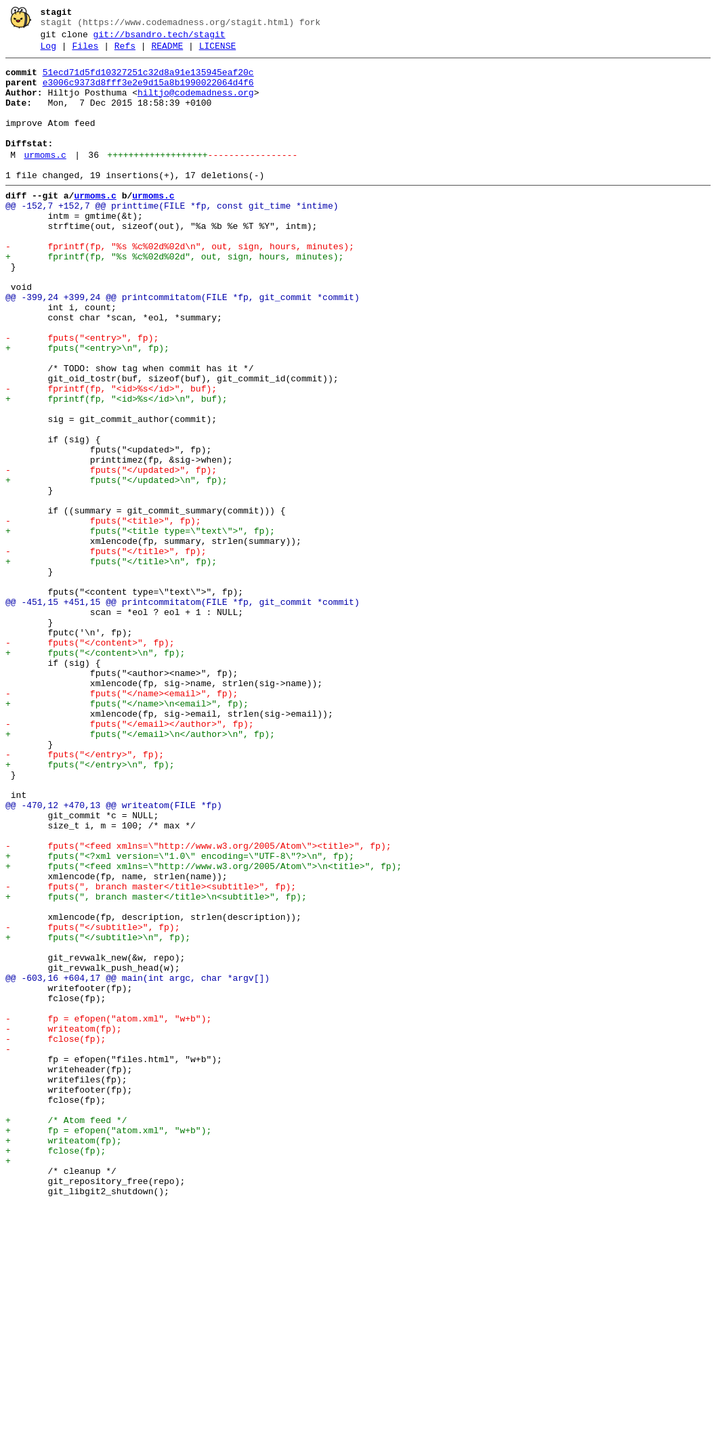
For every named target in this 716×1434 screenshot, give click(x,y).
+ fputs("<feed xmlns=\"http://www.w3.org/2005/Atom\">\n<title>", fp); (203, 1029)
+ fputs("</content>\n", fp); (95, 773)
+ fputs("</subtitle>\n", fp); (97, 1114)
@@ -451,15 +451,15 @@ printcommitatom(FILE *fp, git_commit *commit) (182, 712)
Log (48, 52)
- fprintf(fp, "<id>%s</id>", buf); (111, 456)
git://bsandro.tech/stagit (159, 39)
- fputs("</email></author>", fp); (129, 858)
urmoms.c (45, 179)
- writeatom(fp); (63, 1224)
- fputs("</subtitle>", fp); (92, 1102)
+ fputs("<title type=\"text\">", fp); (140, 626)
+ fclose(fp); (55, 1370)
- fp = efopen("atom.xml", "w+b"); (108, 1212)
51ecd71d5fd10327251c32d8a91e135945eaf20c (148, 81)
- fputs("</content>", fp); (90, 761)
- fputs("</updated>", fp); (111, 553)
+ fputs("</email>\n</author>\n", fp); (140, 870)
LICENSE (217, 52)
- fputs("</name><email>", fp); (121, 822)
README (167, 52)
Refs (124, 52)
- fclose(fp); (55, 1236)
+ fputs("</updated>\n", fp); (116, 566)
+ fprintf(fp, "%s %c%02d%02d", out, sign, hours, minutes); (174, 297)
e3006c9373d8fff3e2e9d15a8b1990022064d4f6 (148, 93)
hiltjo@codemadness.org (196, 105)
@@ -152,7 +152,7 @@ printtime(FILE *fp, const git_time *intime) (171, 236)
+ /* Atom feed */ (66, 1334)
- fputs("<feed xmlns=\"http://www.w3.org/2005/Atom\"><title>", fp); (198, 1004)
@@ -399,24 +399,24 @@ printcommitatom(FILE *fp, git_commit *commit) (182, 346)
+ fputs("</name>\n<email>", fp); (127, 834)
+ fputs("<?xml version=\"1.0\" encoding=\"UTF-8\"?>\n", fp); (179, 1017)
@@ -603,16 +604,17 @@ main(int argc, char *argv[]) (137, 1163)
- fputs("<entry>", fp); (82, 395)
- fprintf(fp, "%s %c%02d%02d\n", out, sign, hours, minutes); (179, 285)
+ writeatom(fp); (63, 1358)
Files (85, 52)
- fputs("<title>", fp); (103, 614)
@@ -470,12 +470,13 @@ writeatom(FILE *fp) (113, 956)
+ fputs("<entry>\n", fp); (87, 407)
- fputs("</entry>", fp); (84, 895)
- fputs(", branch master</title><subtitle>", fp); (150, 1053)
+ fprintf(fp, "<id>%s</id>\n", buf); (116, 468)
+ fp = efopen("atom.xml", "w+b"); (108, 1346)
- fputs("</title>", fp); (105, 651)
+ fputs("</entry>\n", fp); (90, 907)
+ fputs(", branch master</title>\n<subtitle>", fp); (156, 1065)
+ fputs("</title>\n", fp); (111, 663)
